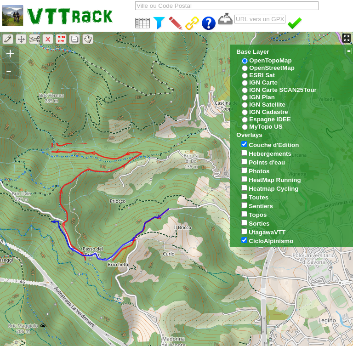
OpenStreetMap (272, 67)
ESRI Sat (262, 75)
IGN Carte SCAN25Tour (282, 89)
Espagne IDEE (269, 119)
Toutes (258, 197)
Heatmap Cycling (273, 188)
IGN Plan (262, 97)
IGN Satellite (267, 104)
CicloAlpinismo (271, 241)
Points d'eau (267, 162)
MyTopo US (265, 126)
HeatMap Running (275, 179)
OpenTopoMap (270, 60)
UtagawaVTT (267, 232)
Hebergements (270, 153)
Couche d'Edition (274, 145)
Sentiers (261, 206)
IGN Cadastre (268, 111)
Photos (259, 171)
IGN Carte (263, 82)
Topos (258, 214)
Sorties (259, 223)
